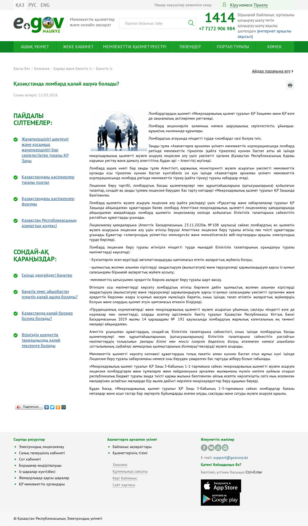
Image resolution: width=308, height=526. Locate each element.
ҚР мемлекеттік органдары (42, 484)
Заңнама (120, 464)
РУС (32, 5)
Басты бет (22, 68)
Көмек (274, 46)
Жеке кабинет (78, 46)
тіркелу (261, 5)
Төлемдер (190, 46)
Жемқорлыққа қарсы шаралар (44, 477)
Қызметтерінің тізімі (130, 452)
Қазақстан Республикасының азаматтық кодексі (49, 222)
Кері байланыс (125, 478)
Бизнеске (42, 68)
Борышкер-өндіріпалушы (40, 465)
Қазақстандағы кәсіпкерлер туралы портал (48, 179)
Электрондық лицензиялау (41, 446)
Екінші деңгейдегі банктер (47, 275)
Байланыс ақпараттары (132, 446)
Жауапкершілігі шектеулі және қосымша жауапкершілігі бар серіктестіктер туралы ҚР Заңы (45, 149)
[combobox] (158, 23)
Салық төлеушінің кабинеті (42, 452)
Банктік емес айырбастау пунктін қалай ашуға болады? (50, 294)
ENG (45, 5)
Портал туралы (233, 46)
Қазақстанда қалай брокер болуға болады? (47, 315)
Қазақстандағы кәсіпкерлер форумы (48, 201)
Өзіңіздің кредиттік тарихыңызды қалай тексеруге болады (41, 340)
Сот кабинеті (30, 459)
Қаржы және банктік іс (73, 68)
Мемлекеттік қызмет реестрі (134, 46)
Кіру (234, 5)
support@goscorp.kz (230, 457)
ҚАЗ (20, 5)
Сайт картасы (124, 484)
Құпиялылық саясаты (130, 471)
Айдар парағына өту (271, 71)
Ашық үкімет (35, 46)
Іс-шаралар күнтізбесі (37, 471)
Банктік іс (104, 68)
